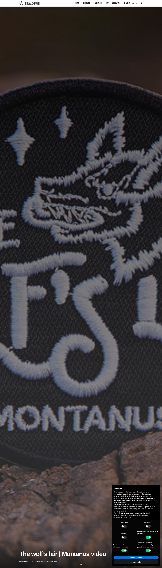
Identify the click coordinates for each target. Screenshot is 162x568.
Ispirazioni (116, 3)
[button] (157, 488)
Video (55, 561)
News (107, 3)
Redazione (24, 561)
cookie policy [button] (121, 502)
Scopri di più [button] (136, 562)
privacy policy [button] (139, 494)
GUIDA (76, 3)
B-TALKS (127, 3)
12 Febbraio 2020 (37, 561)
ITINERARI (86, 3)
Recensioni (97, 3)
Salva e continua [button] (136, 557)
